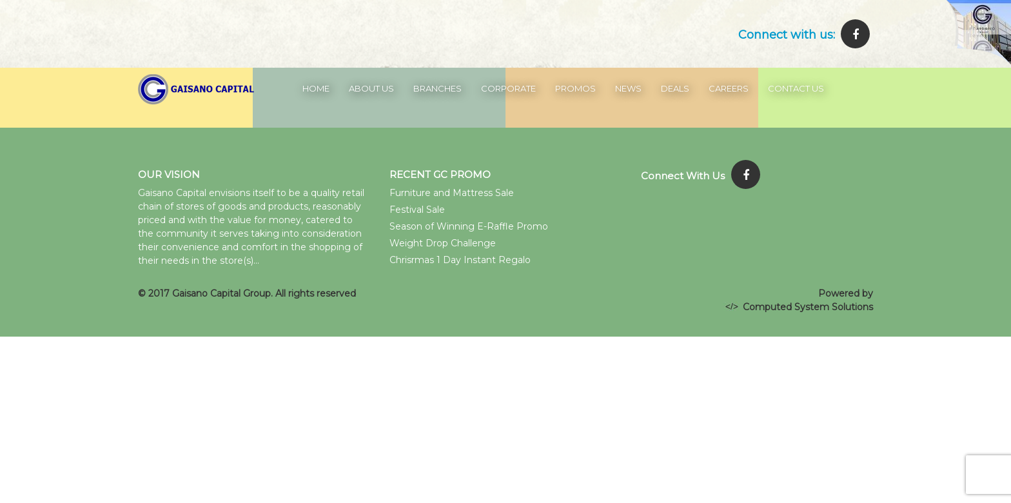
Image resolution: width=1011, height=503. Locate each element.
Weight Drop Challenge (442, 243)
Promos (575, 88)
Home (315, 88)
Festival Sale (417, 209)
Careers (729, 88)
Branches (437, 88)
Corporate (508, 88)
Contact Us (796, 88)
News (628, 88)
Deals (675, 88)
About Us (371, 88)
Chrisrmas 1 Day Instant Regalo (460, 260)
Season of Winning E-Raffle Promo (468, 226)
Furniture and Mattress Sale (451, 193)
